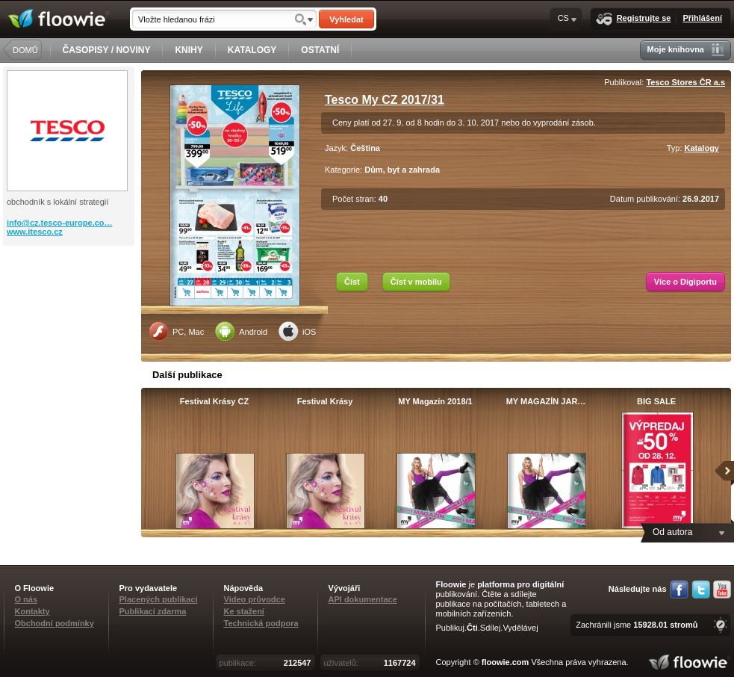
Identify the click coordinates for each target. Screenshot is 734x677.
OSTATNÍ (320, 50)
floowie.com (505, 662)
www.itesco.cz (35, 231)
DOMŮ (25, 50)
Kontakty (32, 611)
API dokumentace (363, 599)
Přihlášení (702, 17)
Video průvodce (254, 599)
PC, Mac (176, 331)
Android (241, 331)
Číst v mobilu (416, 281)
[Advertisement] (70, 306)
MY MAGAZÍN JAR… (546, 401)
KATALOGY (252, 50)
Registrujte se (633, 19)
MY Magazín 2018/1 (435, 401)
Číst (352, 281)
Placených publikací (158, 599)
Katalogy (702, 147)
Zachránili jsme (636, 624)
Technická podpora (261, 623)
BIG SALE (656, 401)
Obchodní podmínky (54, 623)
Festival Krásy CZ (214, 401)
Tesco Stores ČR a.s (685, 82)
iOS (297, 331)
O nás (26, 599)
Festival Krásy (325, 401)
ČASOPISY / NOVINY (107, 50)
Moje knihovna (685, 49)
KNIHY (188, 50)
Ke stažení (244, 611)
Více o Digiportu (685, 281)
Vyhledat (346, 19)
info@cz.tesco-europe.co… (60, 222)
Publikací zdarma (153, 611)
